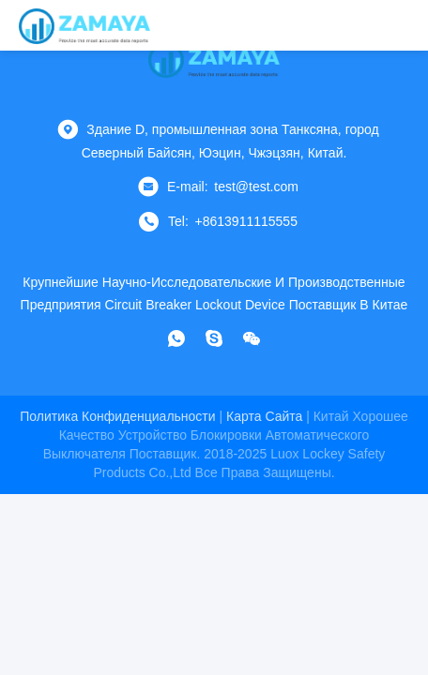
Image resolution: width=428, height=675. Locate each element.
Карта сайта (264, 416)
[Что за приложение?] (176, 338)
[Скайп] (214, 338)
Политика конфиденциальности (117, 416)
